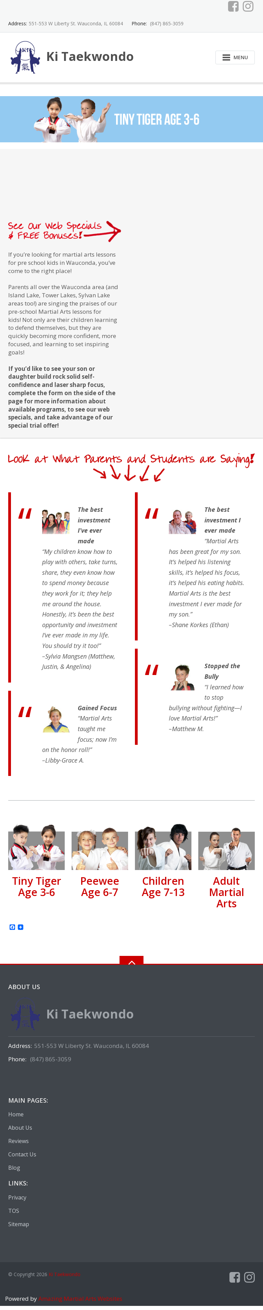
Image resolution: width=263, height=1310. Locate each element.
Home (16, 1118)
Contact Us (22, 1158)
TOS (13, 1215)
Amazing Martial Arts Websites (79, 1303)
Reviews (18, 1145)
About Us (20, 1132)
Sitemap (18, 1228)
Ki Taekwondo (64, 1278)
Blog (14, 1172)
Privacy (17, 1201)
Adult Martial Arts (226, 896)
